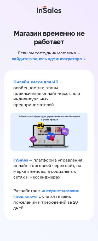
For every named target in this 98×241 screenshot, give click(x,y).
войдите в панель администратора (47, 58)
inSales (20, 160)
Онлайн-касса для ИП (36, 81)
